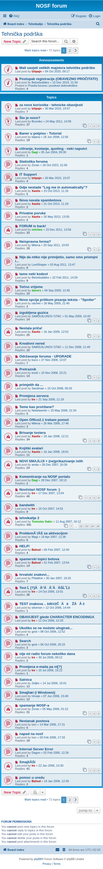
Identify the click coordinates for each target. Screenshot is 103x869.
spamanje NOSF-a (34, 705)
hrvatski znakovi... (34, 575)
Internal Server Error (36, 749)
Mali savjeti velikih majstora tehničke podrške (57, 68)
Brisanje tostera (32, 433)
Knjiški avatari (31, 448)
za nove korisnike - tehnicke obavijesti (51, 105)
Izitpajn (37, 71)
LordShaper (39, 264)
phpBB (38, 859)
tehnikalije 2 (29, 518)
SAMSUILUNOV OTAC (46, 316)
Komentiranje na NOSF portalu (44, 477)
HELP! (24, 546)
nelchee (37, 229)
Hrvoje (36, 696)
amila (35, 464)
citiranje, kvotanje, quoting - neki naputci (53, 149)
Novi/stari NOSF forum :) (39, 489)
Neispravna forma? (35, 242)
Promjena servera (34, 396)
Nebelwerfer (39, 410)
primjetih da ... (31, 385)
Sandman (38, 388)
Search (25, 641)
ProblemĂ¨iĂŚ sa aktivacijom (43, 533)
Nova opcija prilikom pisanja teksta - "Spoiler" (57, 300)
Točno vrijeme (31, 287)
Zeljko (35, 683)
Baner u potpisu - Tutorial (40, 133)
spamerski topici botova (39, 559)
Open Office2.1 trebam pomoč (44, 420)
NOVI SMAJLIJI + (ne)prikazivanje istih (51, 461)
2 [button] (70, 50)
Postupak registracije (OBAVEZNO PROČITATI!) (58, 79)
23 (86, 526)
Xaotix (36, 190)
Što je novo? (29, 118)
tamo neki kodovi (33, 274)
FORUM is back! (32, 226)
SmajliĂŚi (27, 762)
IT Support (28, 174)
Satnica (25, 680)
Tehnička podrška (22, 34)
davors (36, 290)
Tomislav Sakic (42, 521)
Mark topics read (35, 50)
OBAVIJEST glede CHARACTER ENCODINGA (56, 617)
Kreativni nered (32, 343)
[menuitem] (14, 16)
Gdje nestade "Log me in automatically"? (53, 187)
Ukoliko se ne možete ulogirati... (46, 628)
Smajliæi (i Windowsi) (37, 692)
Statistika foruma (33, 161)
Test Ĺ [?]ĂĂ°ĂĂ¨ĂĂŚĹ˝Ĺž (44, 588)
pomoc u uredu (31, 777)
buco (35, 359)
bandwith (27, 505)
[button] (75, 50)
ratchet (36, 303)
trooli (35, 372)
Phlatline (37, 578)
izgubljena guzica (33, 313)
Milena (36, 245)
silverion (37, 607)
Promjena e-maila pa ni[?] (40, 667)
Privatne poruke (32, 213)
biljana (36, 136)
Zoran (35, 165)
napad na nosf (31, 734)
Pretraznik (27, 369)
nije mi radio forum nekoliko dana (47, 654)
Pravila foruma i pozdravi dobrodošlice (52, 85)
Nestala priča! (30, 328)
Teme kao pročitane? (36, 407)
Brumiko (37, 121)
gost (34, 631)
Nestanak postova (34, 721)
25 (98, 526)
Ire (33, 399)
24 (92, 526)
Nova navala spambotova (40, 200)
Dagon (36, 752)
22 (81, 526)
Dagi (35, 152)
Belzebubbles (40, 82)
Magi (35, 536)
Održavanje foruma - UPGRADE (45, 356)
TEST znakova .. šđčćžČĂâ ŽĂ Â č (53, 604)
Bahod (36, 549)
